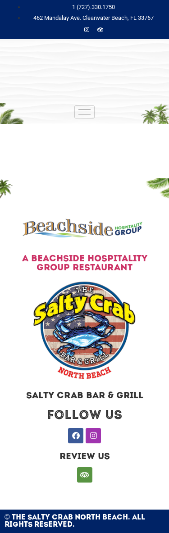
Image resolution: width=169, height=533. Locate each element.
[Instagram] (87, 30)
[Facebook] (73, 30)
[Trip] (100, 30)
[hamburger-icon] (84, 111)
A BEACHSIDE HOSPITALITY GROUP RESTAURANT (84, 264)
